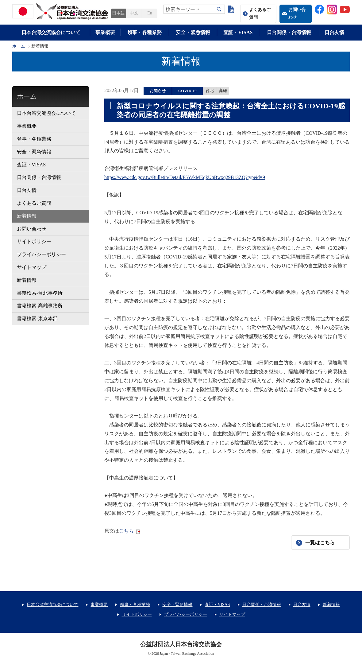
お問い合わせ (297, 13)
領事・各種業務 (144, 32)
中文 (134, 13)
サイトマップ (31, 267)
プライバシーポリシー (41, 254)
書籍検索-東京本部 (37, 318)
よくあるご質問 (260, 13)
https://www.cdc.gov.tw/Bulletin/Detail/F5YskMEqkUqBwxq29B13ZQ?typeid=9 (184, 177)
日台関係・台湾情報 (289, 32)
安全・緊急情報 (193, 32)
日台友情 (334, 32)
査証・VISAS (237, 32)
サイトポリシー (34, 241)
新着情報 (27, 216)
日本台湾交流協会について (50, 32)
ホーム (18, 46)
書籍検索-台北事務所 (40, 293)
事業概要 (105, 32)
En (149, 13)
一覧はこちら (320, 542)
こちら (126, 531)
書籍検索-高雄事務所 (40, 305)
